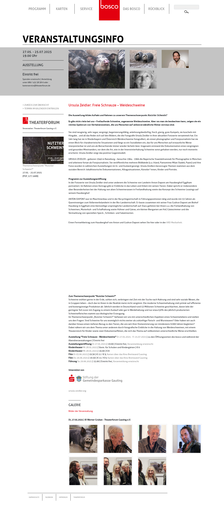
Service (86, 9)
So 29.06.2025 (84, 361)
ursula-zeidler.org (77, 390)
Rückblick (156, 9)
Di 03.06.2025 (80, 354)
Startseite (109, 6)
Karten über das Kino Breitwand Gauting (127, 354)
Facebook (49, 497)
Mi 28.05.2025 (90, 347)
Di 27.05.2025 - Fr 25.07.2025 (131, 336)
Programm (37, 9)
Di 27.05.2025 (99, 343)
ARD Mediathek (174, 222)
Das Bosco (131, 9)
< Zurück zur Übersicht (36, 104)
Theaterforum (79, 497)
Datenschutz (34, 497)
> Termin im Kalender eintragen (41, 108)
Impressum (63, 497)
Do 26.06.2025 (80, 357)
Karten (62, 9)
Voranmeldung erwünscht (140, 343)
